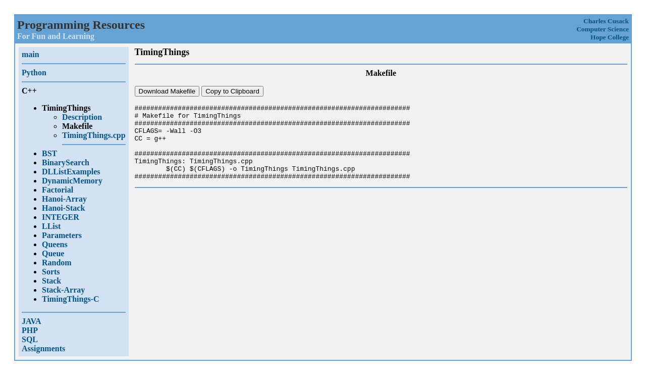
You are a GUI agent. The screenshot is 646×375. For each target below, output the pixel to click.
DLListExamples (71, 171)
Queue (53, 253)
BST (49, 153)
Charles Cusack (606, 21)
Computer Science (602, 29)
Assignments (43, 348)
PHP (30, 330)
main (30, 54)
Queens (55, 244)
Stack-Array (63, 290)
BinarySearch (65, 162)
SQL (30, 339)
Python (34, 72)
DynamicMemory (72, 180)
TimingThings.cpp (94, 135)
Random (57, 262)
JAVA (31, 321)
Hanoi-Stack (63, 208)
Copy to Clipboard (232, 91)
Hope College (609, 37)
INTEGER (60, 217)
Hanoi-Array (64, 199)
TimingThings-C (70, 299)
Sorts (51, 271)
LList (51, 226)
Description (82, 117)
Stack (51, 280)
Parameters (62, 235)
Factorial (57, 189)
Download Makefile (167, 91)
